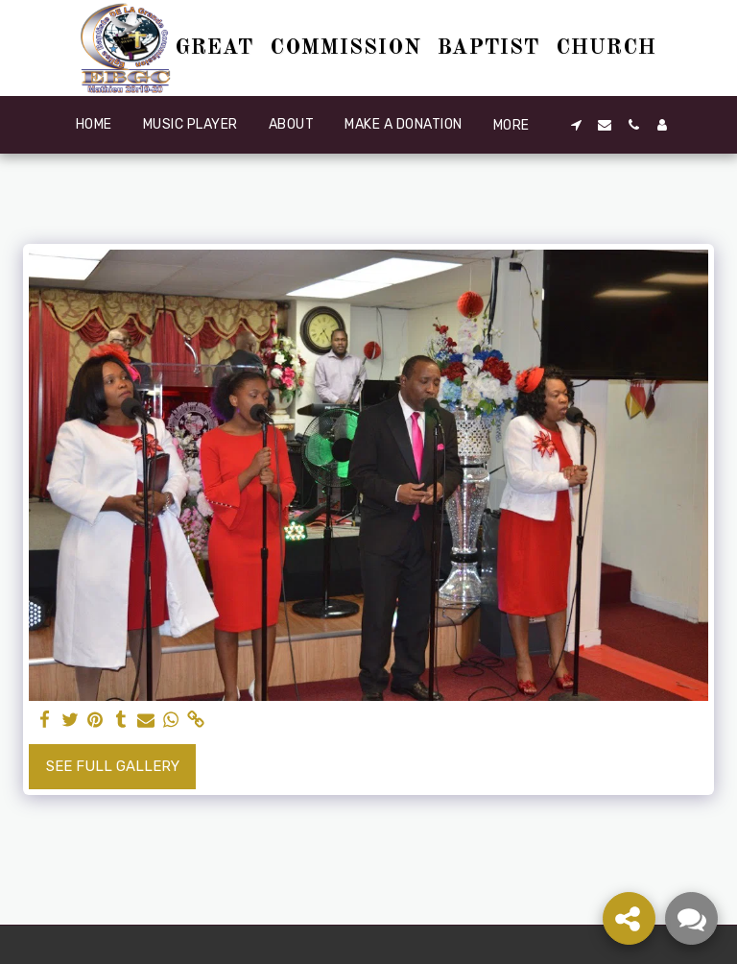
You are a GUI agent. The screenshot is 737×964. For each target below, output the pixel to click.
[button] (575, 125)
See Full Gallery (112, 766)
